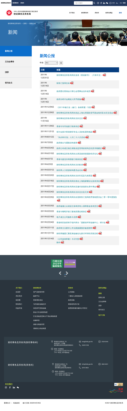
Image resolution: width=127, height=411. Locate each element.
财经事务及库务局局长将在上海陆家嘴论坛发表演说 (80, 181)
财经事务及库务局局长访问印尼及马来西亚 (76, 176)
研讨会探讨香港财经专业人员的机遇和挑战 (76, 132)
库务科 (22, 3)
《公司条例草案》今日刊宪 (70, 239)
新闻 (25, 23)
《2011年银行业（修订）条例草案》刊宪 (76, 107)
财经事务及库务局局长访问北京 (72, 118)
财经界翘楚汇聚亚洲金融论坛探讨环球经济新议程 (79, 233)
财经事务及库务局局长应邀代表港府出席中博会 (78, 187)
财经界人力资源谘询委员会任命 (72, 170)
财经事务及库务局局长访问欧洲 (72, 165)
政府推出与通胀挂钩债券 (69, 143)
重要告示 (7, 407)
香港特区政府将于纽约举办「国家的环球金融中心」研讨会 (83, 222)
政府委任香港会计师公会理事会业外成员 (75, 91)
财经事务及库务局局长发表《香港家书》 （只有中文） (81, 75)
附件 (60, 242)
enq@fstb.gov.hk (87, 345)
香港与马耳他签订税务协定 (70, 126)
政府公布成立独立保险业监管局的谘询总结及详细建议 (81, 148)
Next (119, 275)
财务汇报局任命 (65, 83)
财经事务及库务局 (6, 3)
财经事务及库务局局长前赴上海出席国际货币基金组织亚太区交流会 (87, 113)
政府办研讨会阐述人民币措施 (71, 99)
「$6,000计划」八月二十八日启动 (73, 137)
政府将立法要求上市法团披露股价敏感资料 (76, 228)
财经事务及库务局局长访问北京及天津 (74, 192)
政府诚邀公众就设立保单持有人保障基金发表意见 (79, 206)
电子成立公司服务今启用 (69, 217)
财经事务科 (15, 3)
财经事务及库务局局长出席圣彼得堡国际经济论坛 (79, 154)
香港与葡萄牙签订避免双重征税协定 (73, 211)
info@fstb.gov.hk (87, 368)
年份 (41, 62)
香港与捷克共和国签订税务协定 (72, 159)
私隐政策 (16, 407)
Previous (8, 275)
